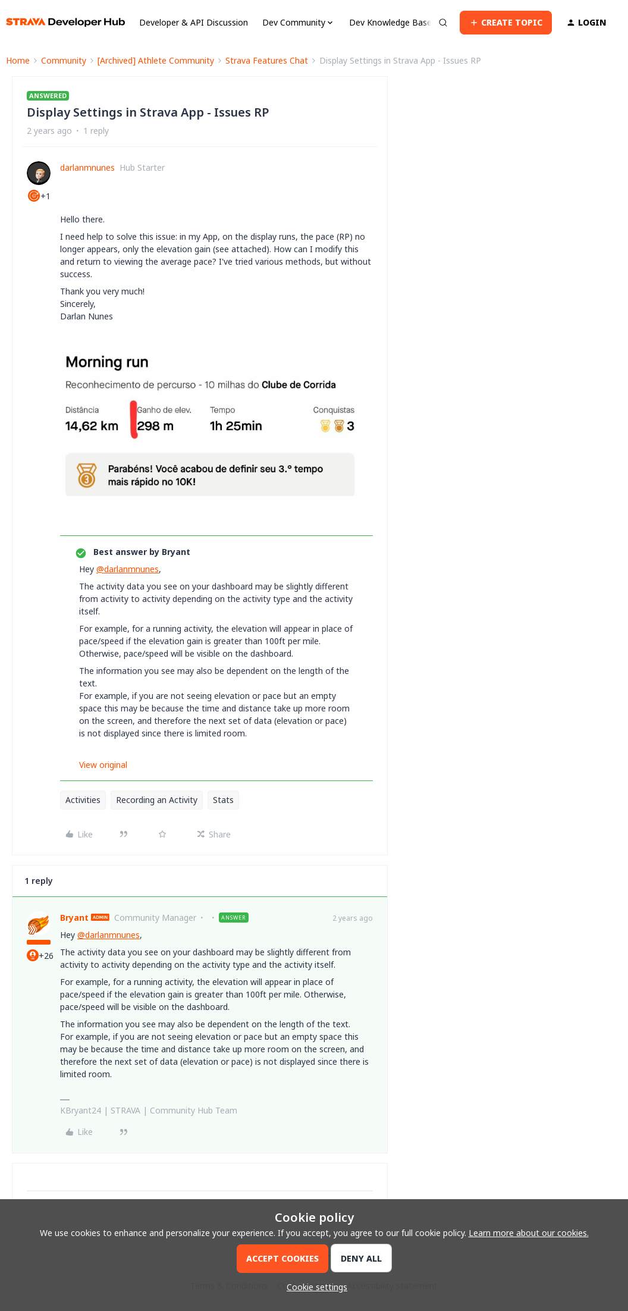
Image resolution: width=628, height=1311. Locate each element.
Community (63, 60)
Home (18, 60)
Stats (223, 799)
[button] (506, 22)
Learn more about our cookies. (529, 1232)
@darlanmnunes (127, 569)
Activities (83, 799)
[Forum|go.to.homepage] (65, 22)
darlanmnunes (87, 167)
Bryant (74, 917)
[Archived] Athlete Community (156, 60)
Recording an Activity (156, 799)
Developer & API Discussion (193, 22)
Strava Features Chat (266, 60)
